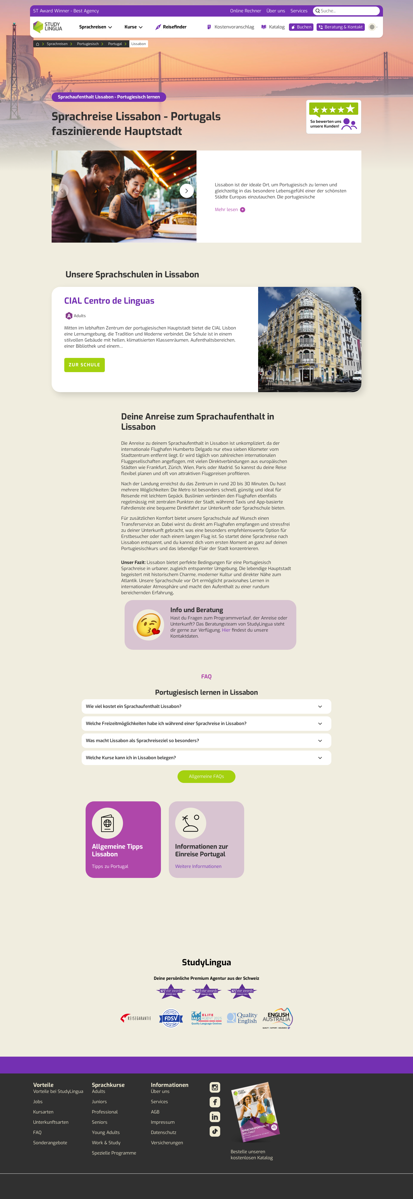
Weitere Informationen (198, 866)
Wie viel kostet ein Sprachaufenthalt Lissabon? (133, 706)
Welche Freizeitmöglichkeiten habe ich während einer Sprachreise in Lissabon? (166, 724)
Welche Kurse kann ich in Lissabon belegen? (131, 758)
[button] (187, 191)
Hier (226, 630)
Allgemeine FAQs (206, 776)
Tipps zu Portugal (110, 866)
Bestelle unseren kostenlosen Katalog (252, 1155)
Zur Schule (84, 365)
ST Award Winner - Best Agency (66, 11)
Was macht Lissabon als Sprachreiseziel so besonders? (142, 741)
